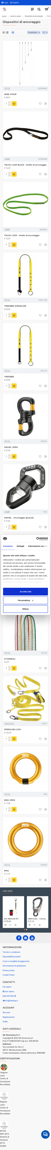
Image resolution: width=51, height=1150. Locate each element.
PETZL (7, 88)
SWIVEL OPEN (11, 447)
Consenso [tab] (8, 546)
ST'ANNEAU (9, 659)
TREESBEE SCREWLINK (15, 306)
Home (4, 16)
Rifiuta (25, 609)
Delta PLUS (9, 724)
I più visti (7, 891)
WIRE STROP (10, 94)
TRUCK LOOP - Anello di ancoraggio (22, 235)
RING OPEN (9, 800)
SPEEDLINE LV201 (12, 729)
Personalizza (25, 600)
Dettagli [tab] (20, 546)
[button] (24, 929)
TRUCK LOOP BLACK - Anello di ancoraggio (25, 165)
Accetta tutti (25, 591)
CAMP (7, 159)
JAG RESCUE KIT (11, 919)
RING (6, 870)
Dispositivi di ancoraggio (34, 16)
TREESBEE (9, 376)
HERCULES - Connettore (37, 919)
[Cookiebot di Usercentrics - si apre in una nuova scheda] (36, 538)
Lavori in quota (15, 16)
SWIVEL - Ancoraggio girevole (19, 518)
